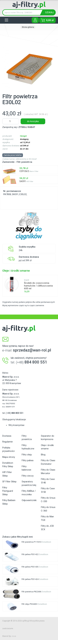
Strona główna (28, 27)
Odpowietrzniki (29, 500)
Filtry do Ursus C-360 (48, 509)
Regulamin (7, 441)
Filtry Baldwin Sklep (8, 502)
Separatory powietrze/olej (29, 483)
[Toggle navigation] (6, 20)
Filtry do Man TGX (47, 518)
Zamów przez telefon (13, 155)
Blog (43, 454)
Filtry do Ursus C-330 (48, 499)
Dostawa (6, 435)
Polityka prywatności (8, 449)
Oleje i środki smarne (47, 447)
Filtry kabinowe (26, 468)
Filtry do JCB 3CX (47, 528)
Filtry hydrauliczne (28, 447)
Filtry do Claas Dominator (48, 462)
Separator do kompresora (47, 437)
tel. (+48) (12, 413)
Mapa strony (8, 457)
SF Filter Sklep (9, 481)
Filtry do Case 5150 (48, 490)
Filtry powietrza (27, 437)
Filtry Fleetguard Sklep (7, 491)
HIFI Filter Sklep (7, 474)
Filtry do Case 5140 (48, 481)
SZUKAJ (49, 12)
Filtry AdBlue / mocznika (29, 493)
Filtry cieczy (28, 475)
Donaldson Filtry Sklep (7, 464)
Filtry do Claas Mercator (48, 471)
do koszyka (33, 121)
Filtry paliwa (27, 460)
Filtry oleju (27, 454)
